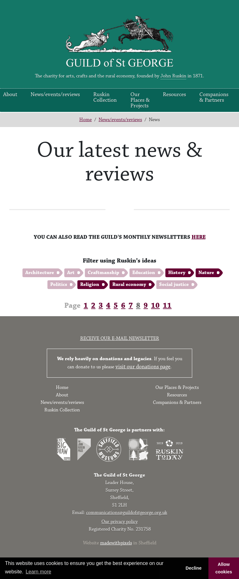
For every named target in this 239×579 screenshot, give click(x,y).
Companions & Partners (213, 97)
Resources (174, 94)
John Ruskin (173, 76)
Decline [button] (194, 568)
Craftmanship (103, 273)
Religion (89, 284)
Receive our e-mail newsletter (119, 338)
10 (155, 305)
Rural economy (129, 284)
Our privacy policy (119, 522)
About (10, 94)
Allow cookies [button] (223, 568)
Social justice (174, 284)
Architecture (39, 273)
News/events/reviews (55, 94)
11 (167, 305)
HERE (199, 237)
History (176, 273)
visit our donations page (142, 366)
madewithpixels (116, 543)
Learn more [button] (38, 571)
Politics (58, 284)
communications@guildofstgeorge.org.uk (126, 513)
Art (71, 273)
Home (85, 120)
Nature (206, 273)
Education (143, 273)
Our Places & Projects (140, 100)
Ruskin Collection (105, 97)
